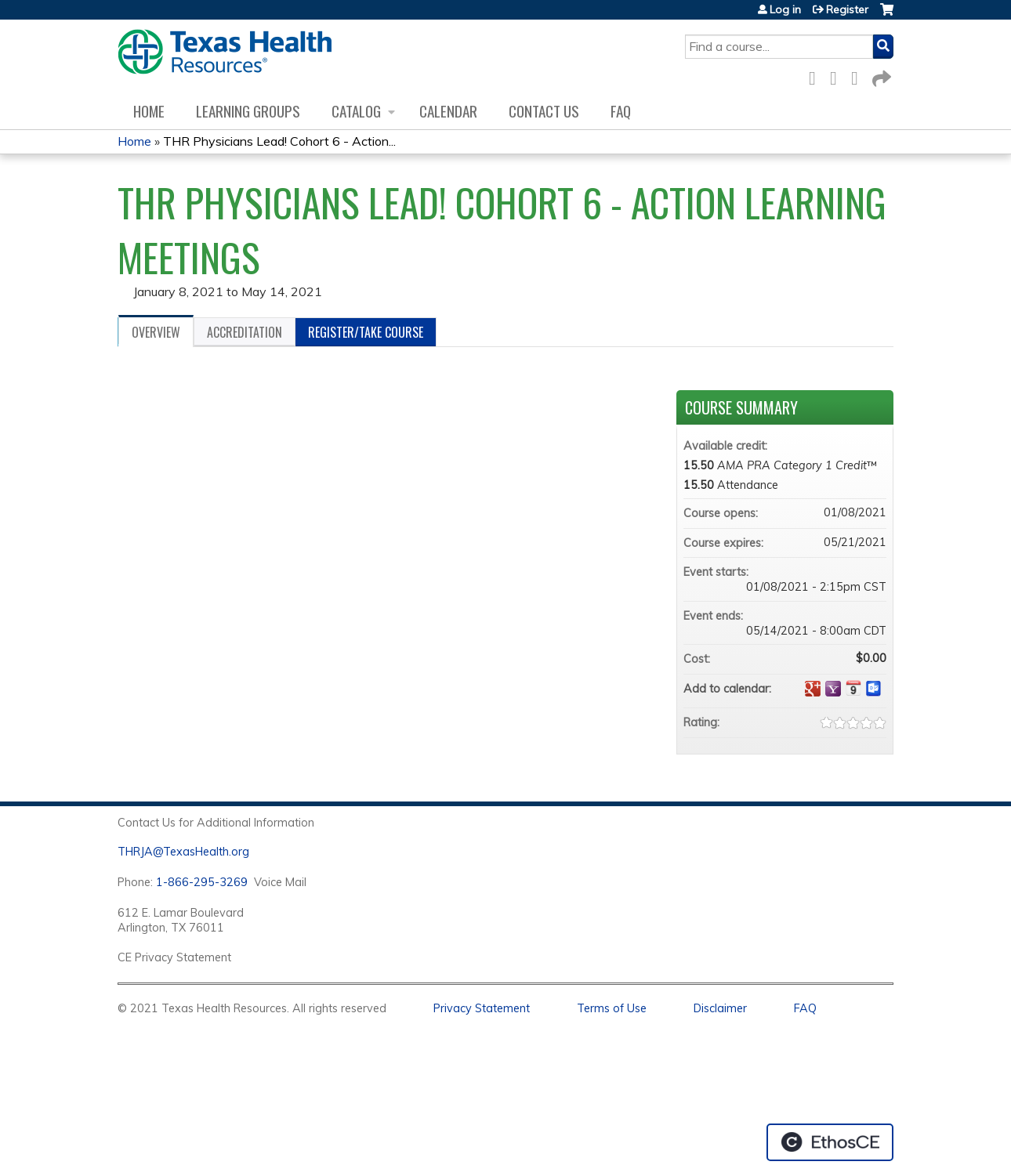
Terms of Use (612, 1008)
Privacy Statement (481, 1008)
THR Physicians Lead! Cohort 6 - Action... (279, 141)
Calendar (448, 111)
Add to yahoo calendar (833, 689)
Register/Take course (365, 332)
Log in (785, 9)
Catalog (356, 111)
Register (847, 9)
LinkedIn (859, 76)
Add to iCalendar (853, 688)
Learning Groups (248, 111)
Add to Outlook (874, 689)
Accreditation (244, 332)
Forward (880, 76)
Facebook (816, 76)
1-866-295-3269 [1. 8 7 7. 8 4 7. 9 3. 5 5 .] (202, 882)
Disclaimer (720, 1008)
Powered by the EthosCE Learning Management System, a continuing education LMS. (829, 1142)
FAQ (621, 111)
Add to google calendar (813, 689)
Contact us (544, 111)
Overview (156, 332)
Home (149, 111)
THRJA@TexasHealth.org (183, 852)
